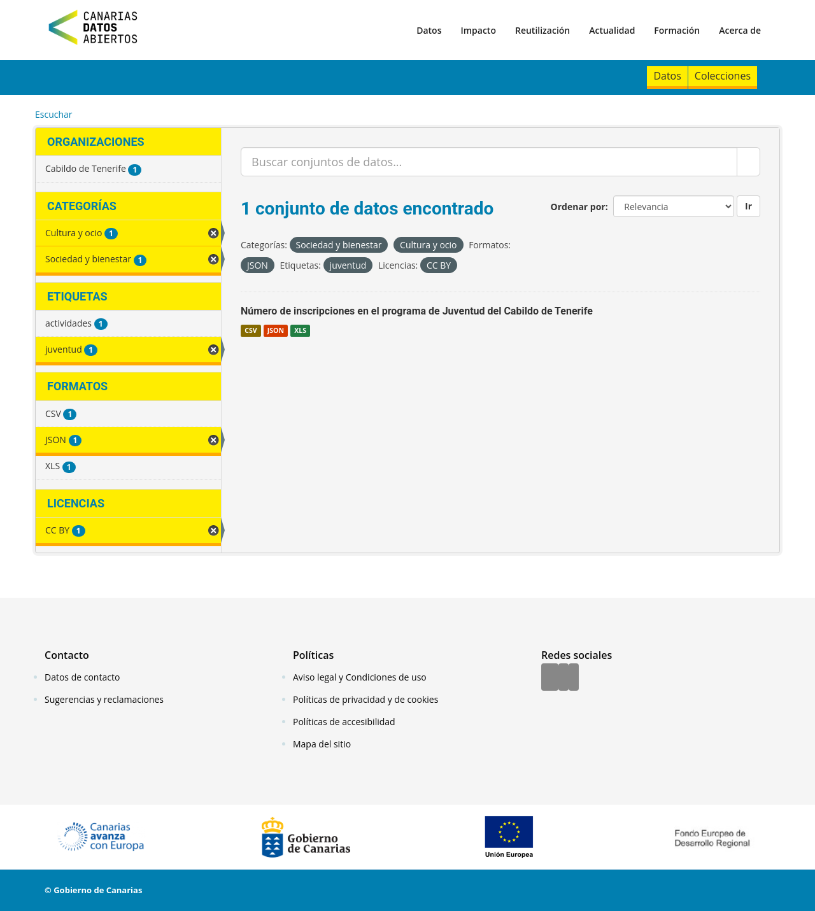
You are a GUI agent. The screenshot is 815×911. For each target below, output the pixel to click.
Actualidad (612, 30)
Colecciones (723, 76)
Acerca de (740, 30)
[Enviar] (748, 161)
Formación (677, 30)
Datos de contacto (82, 677)
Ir (748, 206)
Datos (428, 30)
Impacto (478, 30)
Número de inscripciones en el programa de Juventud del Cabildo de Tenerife (417, 311)
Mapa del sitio (322, 744)
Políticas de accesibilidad (344, 722)
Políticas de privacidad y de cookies (365, 699)
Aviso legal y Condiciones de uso (360, 677)
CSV (250, 330)
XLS (300, 330)
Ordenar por (578, 207)
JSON (275, 330)
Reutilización (542, 30)
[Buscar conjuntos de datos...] (489, 161)
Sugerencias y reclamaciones (104, 699)
